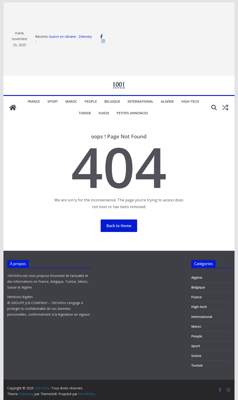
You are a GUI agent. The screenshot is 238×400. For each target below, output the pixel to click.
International (140, 101)
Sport (52, 101)
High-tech (190, 101)
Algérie (167, 101)
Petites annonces (132, 113)
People (91, 101)
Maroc (71, 101)
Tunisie (85, 113)
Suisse (104, 113)
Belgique (112, 101)
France (34, 101)
